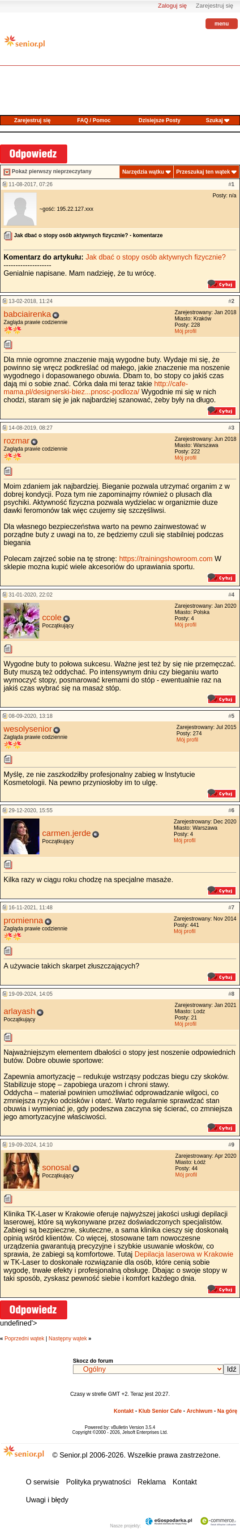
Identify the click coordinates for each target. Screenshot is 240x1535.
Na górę (227, 1411)
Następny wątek (68, 1338)
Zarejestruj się (214, 5)
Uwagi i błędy (47, 1500)
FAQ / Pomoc (94, 120)
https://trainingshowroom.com (166, 559)
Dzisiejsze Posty (159, 120)
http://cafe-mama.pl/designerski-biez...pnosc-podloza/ (96, 388)
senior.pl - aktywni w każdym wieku (24, 45)
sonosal (56, 1167)
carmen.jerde (66, 833)
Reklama (151, 1482)
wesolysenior (28, 728)
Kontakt (124, 1411)
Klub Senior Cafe (160, 1411)
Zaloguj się (172, 5)
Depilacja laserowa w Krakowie (184, 1254)
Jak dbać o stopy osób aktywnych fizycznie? (156, 257)
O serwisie (43, 1482)
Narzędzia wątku (143, 172)
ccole (52, 617)
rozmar (17, 440)
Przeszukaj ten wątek (203, 172)
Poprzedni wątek (24, 1338)
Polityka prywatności (98, 1482)
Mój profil (186, 331)
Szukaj (214, 120)
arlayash (19, 1011)
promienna (23, 920)
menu (221, 24)
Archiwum (200, 1411)
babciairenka (27, 314)
